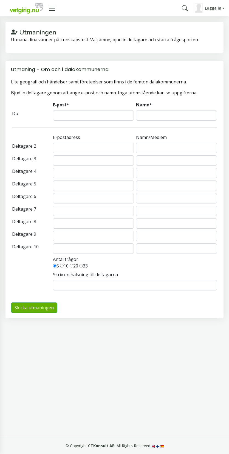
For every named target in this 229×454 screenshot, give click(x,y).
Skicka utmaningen (34, 308)
